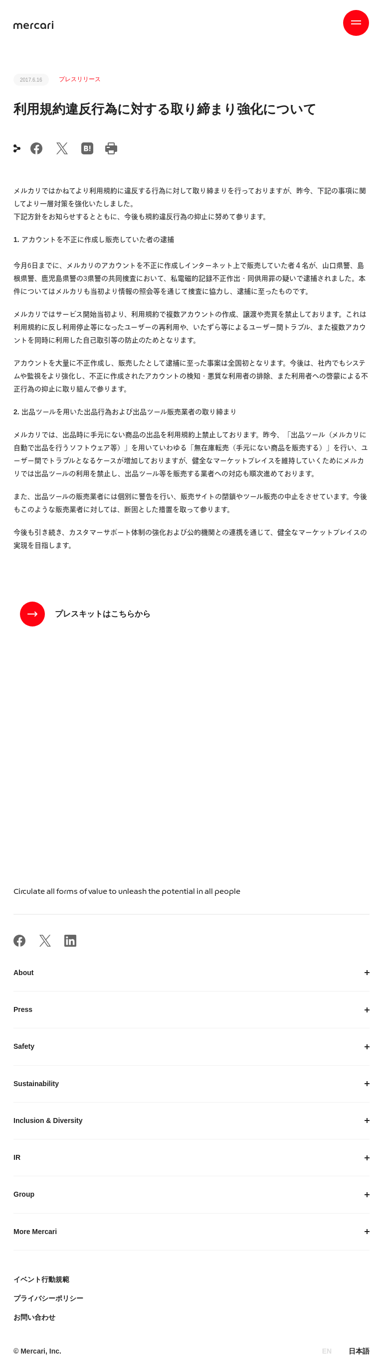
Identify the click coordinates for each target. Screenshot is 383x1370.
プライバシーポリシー (48, 1298)
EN (327, 1351)
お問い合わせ (34, 1317)
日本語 (359, 1351)
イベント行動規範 (41, 1279)
